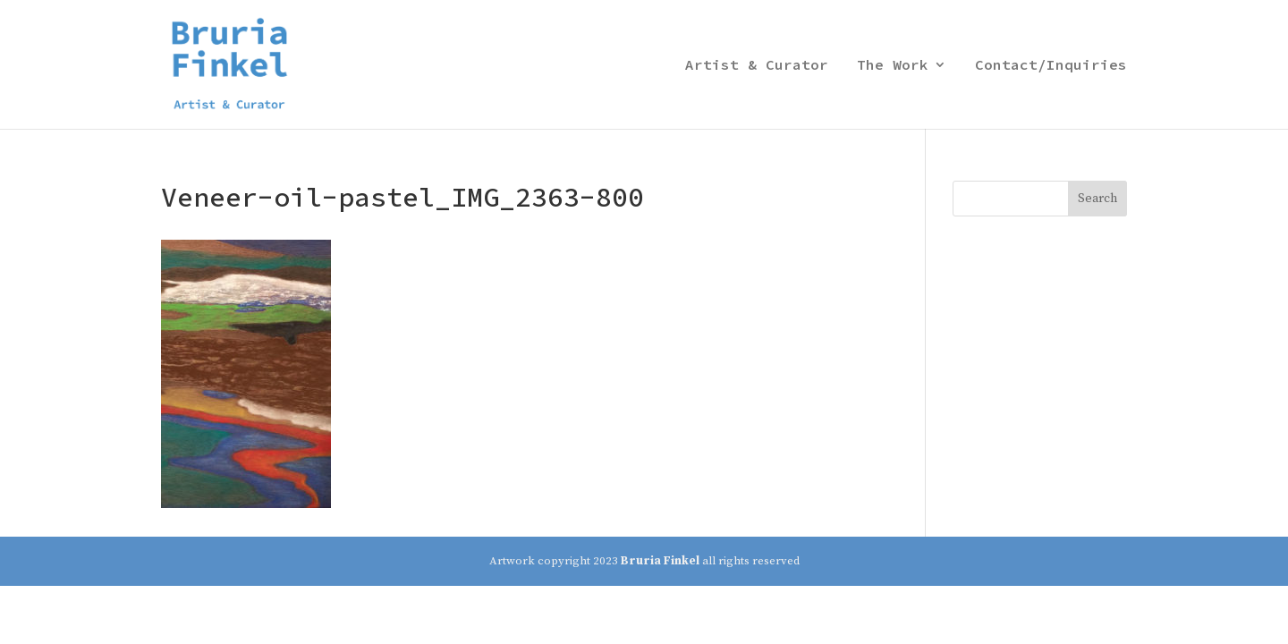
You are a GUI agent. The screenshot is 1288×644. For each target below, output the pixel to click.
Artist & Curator (756, 65)
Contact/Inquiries (1051, 65)
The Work (892, 65)
